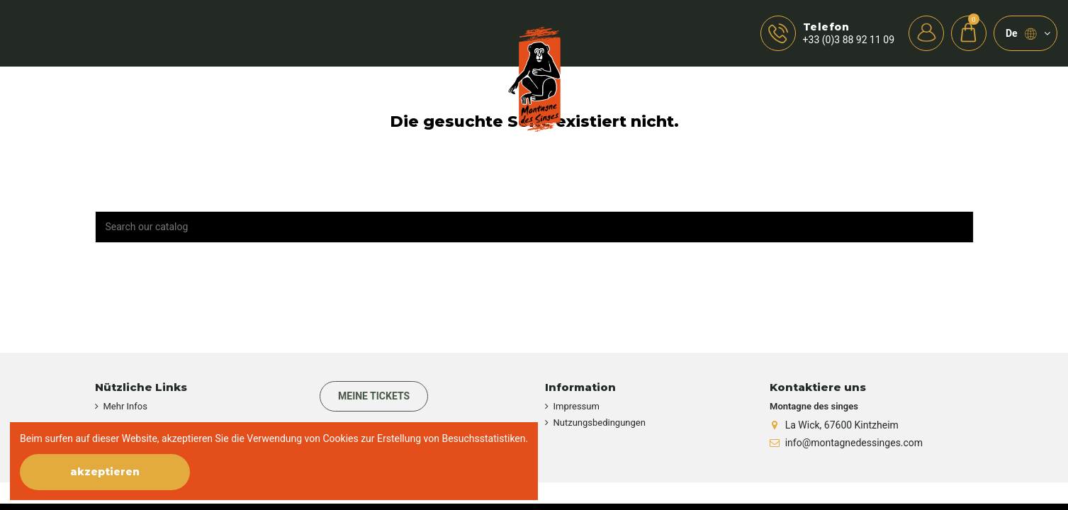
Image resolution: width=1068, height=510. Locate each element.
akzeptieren (105, 471)
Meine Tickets (374, 396)
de (1028, 34)
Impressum (576, 406)
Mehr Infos (125, 406)
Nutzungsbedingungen (599, 422)
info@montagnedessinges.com (854, 442)
